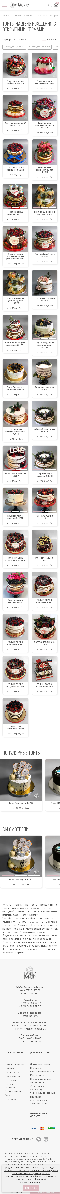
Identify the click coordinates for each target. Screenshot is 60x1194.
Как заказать (12, 1076)
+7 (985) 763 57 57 (30, 1003)
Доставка (10, 1080)
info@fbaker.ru (30, 1016)
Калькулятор (12, 1072)
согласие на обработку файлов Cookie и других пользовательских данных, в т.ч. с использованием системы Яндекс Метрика (31, 1173)
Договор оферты (40, 1064)
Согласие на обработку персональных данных (42, 1090)
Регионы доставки (10, 1085)
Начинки (9, 1068)
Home (5, 16)
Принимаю (31, 1188)
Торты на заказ (23, 16)
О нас (8, 1095)
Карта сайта (37, 1075)
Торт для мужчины (14, 47)
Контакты (10, 1099)
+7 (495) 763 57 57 (30, 1006)
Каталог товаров (14, 1064)
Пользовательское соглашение (40, 1081)
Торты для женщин (39, 47)
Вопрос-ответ (13, 1091)
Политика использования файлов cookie (38, 1100)
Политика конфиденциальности (42, 1070)
